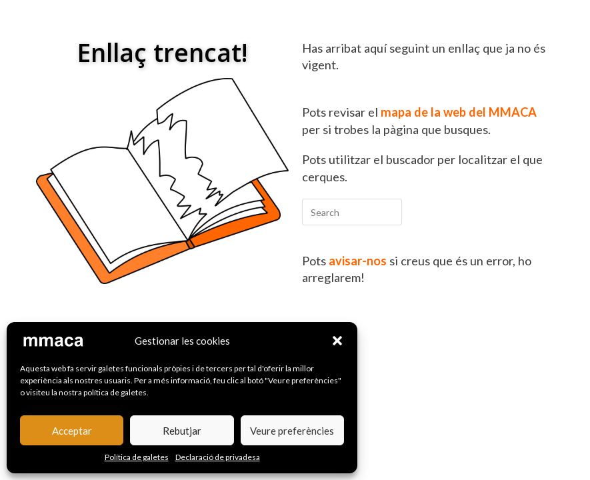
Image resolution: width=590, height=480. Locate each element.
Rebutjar (182, 431)
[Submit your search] (388, 210)
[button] (337, 340)
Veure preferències (292, 431)
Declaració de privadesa (217, 457)
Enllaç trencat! (162, 52)
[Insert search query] (352, 212)
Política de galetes (137, 457)
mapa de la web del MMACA (459, 112)
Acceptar (72, 431)
